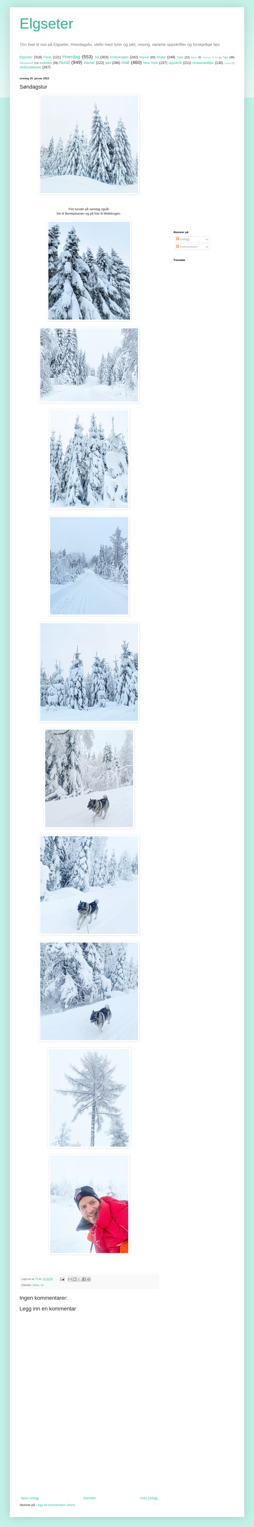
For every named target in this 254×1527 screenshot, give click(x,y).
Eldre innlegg (149, 1498)
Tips (225, 57)
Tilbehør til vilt (210, 57)
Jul (97, 57)
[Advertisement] (89, 1456)
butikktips (46, 63)
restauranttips (203, 63)
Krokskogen (119, 57)
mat (125, 62)
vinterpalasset (30, 67)
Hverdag (71, 56)
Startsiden (89, 1498)
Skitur (36, 1285)
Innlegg (183, 239)
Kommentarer (187, 247)
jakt (108, 63)
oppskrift (175, 63)
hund (64, 62)
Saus (194, 57)
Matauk (144, 57)
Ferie (47, 57)
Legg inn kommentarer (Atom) (55, 1505)
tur (42, 1285)
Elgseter (46, 23)
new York (150, 63)
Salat (180, 57)
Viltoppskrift (26, 63)
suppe (227, 63)
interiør (89, 63)
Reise (161, 57)
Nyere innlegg (30, 1498)
